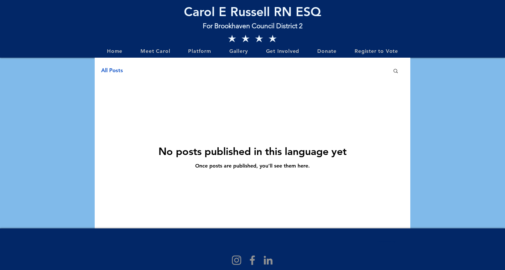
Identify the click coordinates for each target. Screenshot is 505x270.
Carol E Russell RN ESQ (252, 11)
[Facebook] (252, 260)
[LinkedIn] (268, 260)
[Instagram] (236, 260)
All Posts (112, 70)
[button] (396, 71)
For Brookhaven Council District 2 (252, 26)
